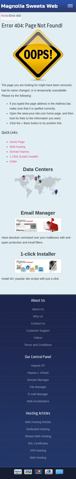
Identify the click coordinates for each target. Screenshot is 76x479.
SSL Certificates (38, 443)
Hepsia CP (38, 365)
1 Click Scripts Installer (24, 156)
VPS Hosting (38, 450)
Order (13, 161)
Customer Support (38, 330)
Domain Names (19, 151)
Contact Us (38, 323)
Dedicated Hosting (37, 429)
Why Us (38, 316)
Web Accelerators (38, 401)
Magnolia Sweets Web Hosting (29, 12)
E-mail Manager (38, 394)
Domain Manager (38, 379)
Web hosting (18, 146)
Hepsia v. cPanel (37, 372)
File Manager (38, 387)
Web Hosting (38, 457)
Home (5, 15)
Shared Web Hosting (38, 436)
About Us (38, 309)
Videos (38, 337)
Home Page (17, 142)
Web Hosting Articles (38, 422)
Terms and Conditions (38, 344)
